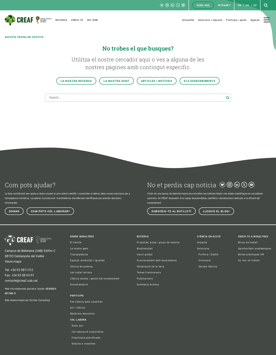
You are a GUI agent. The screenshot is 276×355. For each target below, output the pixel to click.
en (239, 5)
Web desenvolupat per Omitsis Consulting (27, 300)
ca (247, 5)
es (255, 5)
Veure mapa (13, 261)
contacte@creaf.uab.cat (21, 280)
